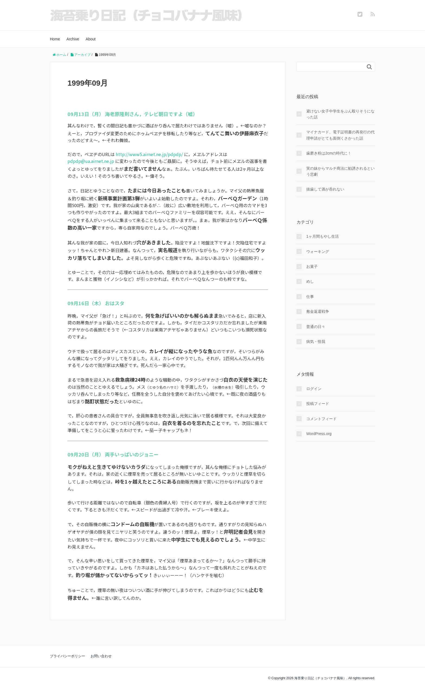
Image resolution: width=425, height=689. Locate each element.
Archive (72, 39)
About (91, 39)
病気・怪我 (315, 341)
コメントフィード (321, 419)
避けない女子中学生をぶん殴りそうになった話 (340, 114)
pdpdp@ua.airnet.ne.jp (90, 161)
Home (55, 39)
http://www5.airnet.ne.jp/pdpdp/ (149, 154)
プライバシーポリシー (67, 656)
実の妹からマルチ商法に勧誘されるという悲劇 (340, 171)
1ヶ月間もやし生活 (322, 236)
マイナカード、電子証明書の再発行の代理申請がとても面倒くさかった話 (340, 135)
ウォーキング (317, 251)
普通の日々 (315, 326)
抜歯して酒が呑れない (325, 189)
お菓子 (312, 266)
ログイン (313, 389)
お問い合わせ (101, 656)
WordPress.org (318, 434)
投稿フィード (317, 403)
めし (310, 281)
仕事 (310, 296)
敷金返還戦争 (317, 311)
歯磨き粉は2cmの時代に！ (328, 153)
